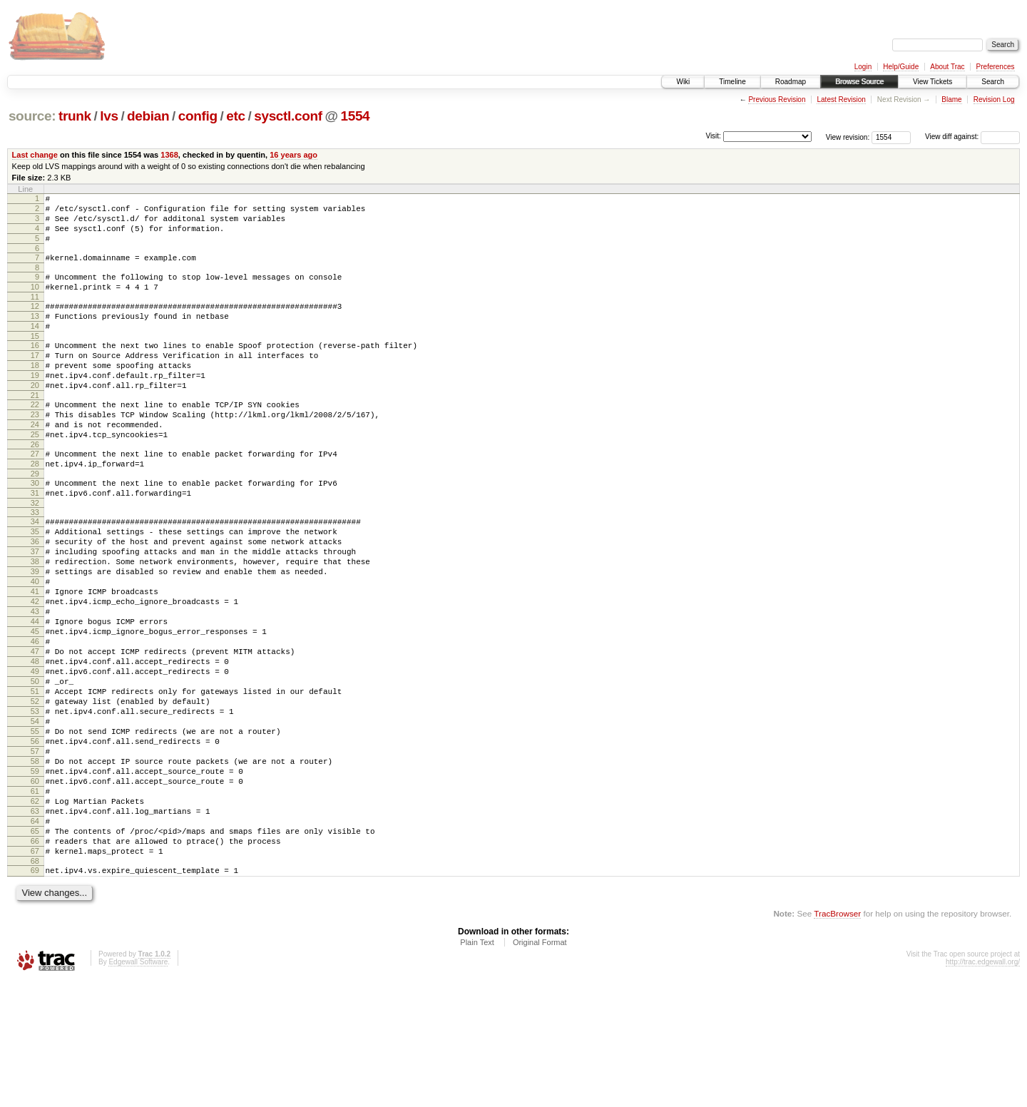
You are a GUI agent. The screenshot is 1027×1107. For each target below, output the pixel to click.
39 (35, 633)
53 (35, 803)
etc (235, 115)
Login (863, 67)
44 (35, 694)
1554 (354, 115)
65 (35, 948)
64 (35, 936)
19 (35, 405)
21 (35, 429)
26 (35, 487)
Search (992, 82)
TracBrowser (837, 1039)
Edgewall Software (138, 1088)
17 (35, 381)
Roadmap (790, 82)
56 (35, 839)
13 (35, 335)
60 (35, 888)
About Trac (947, 67)
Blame (951, 99)
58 (35, 863)
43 (35, 682)
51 (35, 779)
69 (35, 994)
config (198, 115)
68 (35, 985)
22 (35, 438)
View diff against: (972, 137)
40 (35, 645)
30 (35, 530)
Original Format (540, 1068)
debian (148, 115)
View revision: (848, 137)
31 (35, 542)
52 (35, 791)
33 (35, 563)
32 (35, 554)
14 (35, 347)
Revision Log (994, 99)
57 (35, 851)
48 (35, 742)
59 (35, 876)
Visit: (713, 136)
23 (35, 451)
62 (35, 912)
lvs (109, 115)
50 (35, 766)
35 (35, 585)
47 (35, 730)
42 (35, 669)
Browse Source (859, 82)
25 (35, 475)
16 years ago (293, 155)
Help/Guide (901, 67)
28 (35, 508)
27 (35, 496)
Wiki (683, 82)
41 (35, 657)
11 (35, 314)
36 (35, 597)
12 (35, 323)
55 (35, 827)
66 (35, 960)
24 (35, 463)
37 (35, 609)
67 (35, 973)
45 (35, 706)
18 (35, 393)
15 (35, 359)
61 (35, 900)
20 (35, 417)
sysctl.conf (288, 115)
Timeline (732, 82)
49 (35, 754)
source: (32, 115)
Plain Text (477, 1068)
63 (35, 924)
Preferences (995, 67)
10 (35, 301)
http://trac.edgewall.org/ (983, 1088)
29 (35, 520)
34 (35, 572)
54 (35, 815)
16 (35, 368)
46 (35, 718)
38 (35, 621)
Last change (35, 155)
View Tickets (932, 82)
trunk (74, 115)
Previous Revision (776, 99)
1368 (169, 155)
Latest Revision (841, 99)
